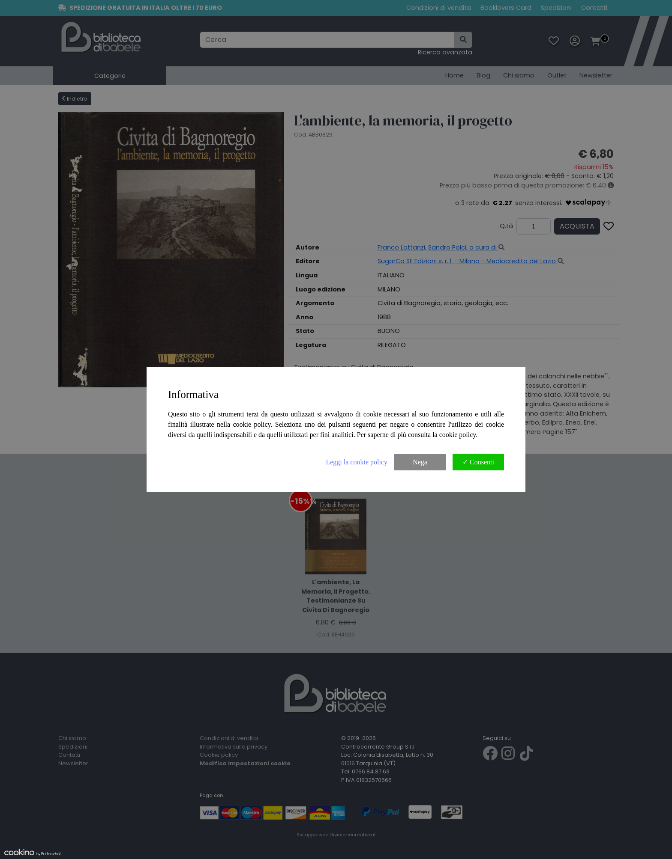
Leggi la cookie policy (356, 462)
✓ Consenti (478, 462)
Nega (420, 462)
